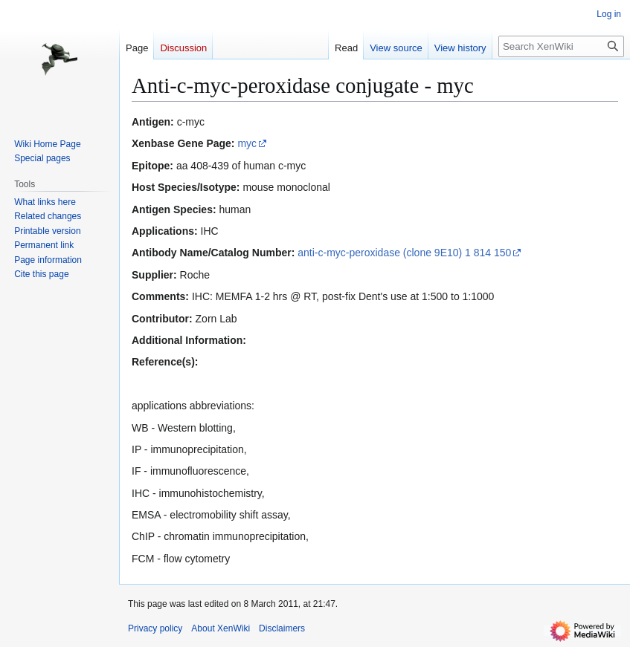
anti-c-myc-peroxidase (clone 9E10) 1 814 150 (404, 253)
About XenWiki (220, 628)
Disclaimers (282, 628)
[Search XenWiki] (561, 46)
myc (247, 143)
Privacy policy (155, 628)
